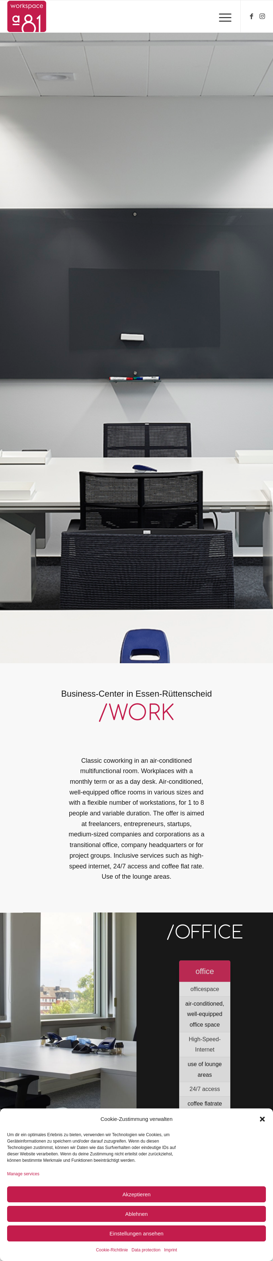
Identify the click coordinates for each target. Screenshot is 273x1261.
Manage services (23, 1173)
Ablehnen (136, 1214)
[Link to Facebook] (251, 16)
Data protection (146, 1249)
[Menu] (221, 16)
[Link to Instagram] (262, 16)
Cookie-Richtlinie (112, 1249)
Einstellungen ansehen (136, 1233)
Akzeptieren (136, 1194)
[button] (262, 1119)
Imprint (170, 1249)
